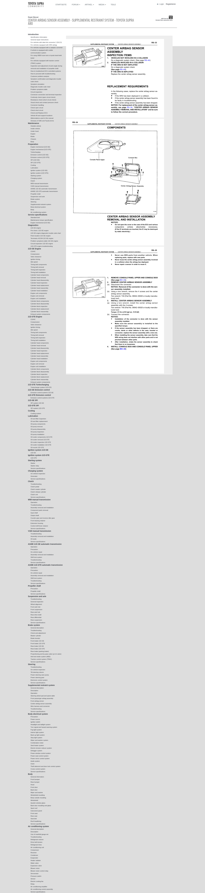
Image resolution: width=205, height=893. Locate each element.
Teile (113, 5)
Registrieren (171, 4)
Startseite (61, 5)
